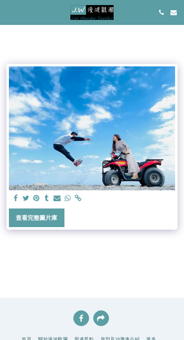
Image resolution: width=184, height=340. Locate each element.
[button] (9, 12)
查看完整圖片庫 (36, 217)
